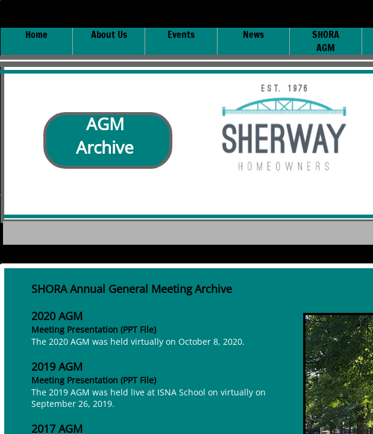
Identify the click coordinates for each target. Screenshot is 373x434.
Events (181, 34)
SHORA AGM (325, 41)
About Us (109, 34)
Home (36, 34)
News (253, 34)
